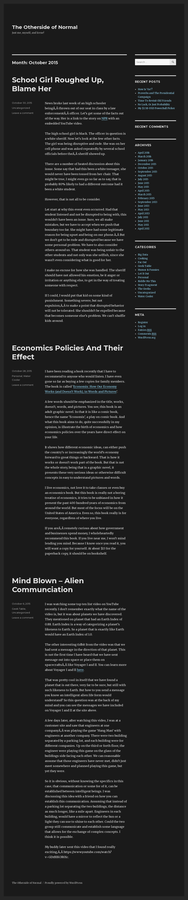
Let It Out (143, 273)
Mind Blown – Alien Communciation (48, 585)
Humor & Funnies (148, 269)
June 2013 (143, 205)
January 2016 (145, 160)
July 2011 (143, 217)
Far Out (142, 262)
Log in (141, 326)
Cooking (143, 258)
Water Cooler (145, 296)
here (80, 670)
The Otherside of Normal (44, 27)
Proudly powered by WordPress (63, 882)
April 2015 (143, 190)
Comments (147, 334)
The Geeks (144, 288)
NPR (104, 118)
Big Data (143, 254)
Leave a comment (22, 112)
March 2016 (144, 156)
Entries (145, 330)
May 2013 (143, 209)
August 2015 (145, 175)
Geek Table (19, 608)
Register (143, 322)
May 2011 (143, 224)
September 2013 (147, 202)
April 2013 (144, 213)
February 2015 (146, 198)
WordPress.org (147, 337)
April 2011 (143, 228)
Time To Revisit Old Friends (154, 100)
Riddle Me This (147, 281)
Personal (17, 376)
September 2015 (147, 171)
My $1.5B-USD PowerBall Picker (156, 108)
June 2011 (143, 221)
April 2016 (143, 152)
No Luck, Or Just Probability (154, 104)
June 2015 (143, 183)
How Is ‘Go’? (145, 89)
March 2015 (144, 194)
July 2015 (143, 179)
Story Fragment (147, 285)
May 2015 (143, 186)
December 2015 (147, 164)
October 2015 (145, 167)
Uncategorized (21, 107)
